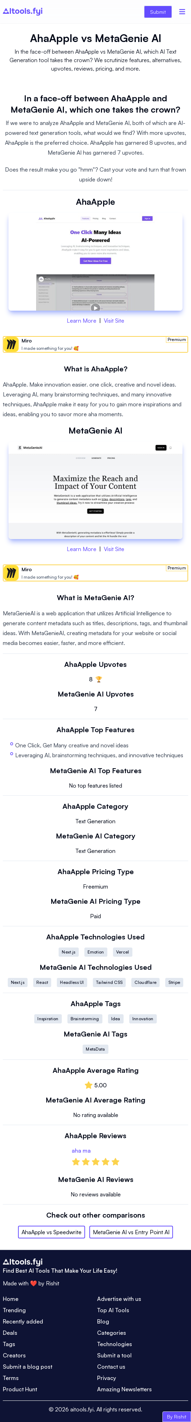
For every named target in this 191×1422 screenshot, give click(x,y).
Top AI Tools (113, 1310)
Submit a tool (114, 1355)
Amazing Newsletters (124, 1389)
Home (10, 1298)
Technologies (114, 1344)
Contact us (111, 1366)
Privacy (106, 1377)
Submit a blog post (27, 1366)
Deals (10, 1332)
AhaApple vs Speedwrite (52, 1232)
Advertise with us (119, 1298)
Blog (103, 1321)
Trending (14, 1310)
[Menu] (182, 12)
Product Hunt (20, 1389)
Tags (9, 1344)
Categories (111, 1332)
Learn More (81, 320)
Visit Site (114, 320)
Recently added (23, 1321)
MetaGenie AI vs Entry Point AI (131, 1232)
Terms (11, 1377)
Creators (14, 1355)
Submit (158, 12)
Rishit (52, 1283)
